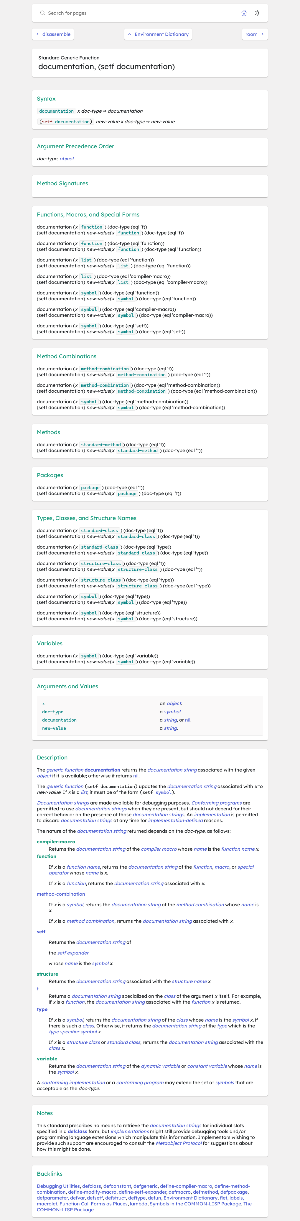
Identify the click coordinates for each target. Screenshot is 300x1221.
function (202, 867)
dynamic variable (160, 1066)
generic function (64, 770)
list (84, 792)
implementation (212, 814)
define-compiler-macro (186, 1186)
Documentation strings (63, 803)
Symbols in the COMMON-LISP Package (195, 1204)
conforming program (140, 1082)
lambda (138, 1204)
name (200, 849)
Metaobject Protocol (179, 1143)
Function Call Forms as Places (94, 1204)
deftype (137, 1198)
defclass (77, 1131)
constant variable (207, 1066)
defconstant (117, 1186)
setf (41, 932)
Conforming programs (216, 803)
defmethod (205, 1192)
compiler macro (159, 849)
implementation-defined (175, 820)
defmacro (180, 1192)
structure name (189, 981)
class (169, 996)
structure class (83, 1042)
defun (154, 1198)
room (255, 34)
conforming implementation (73, 1082)
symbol (172, 711)
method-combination (61, 894)
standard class (123, 1042)
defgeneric (145, 1186)
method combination (200, 904)
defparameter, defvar (61, 1198)
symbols (224, 1082)
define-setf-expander (142, 1192)
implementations (130, 1131)
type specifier (64, 1032)
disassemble (52, 34)
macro (222, 867)
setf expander (72, 953)
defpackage (234, 1192)
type (42, 1009)
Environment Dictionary (158, 34)
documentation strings (101, 809)
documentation (102, 770)
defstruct (115, 1198)
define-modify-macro (92, 1192)
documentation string (172, 770)
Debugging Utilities (58, 1186)
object (67, 158)
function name (237, 849)
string (170, 720)
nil (187, 720)
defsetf (95, 1198)
